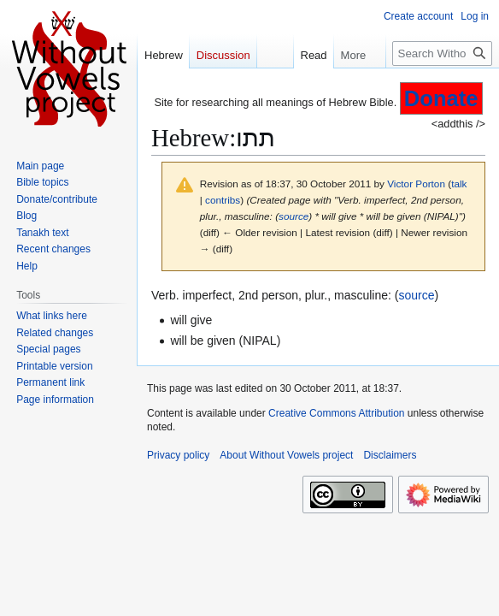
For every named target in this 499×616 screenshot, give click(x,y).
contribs (222, 199)
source (293, 216)
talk (459, 183)
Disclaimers (389, 455)
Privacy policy (178, 455)
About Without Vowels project (286, 455)
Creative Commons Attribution (336, 413)
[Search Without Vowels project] (442, 53)
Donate (441, 98)
